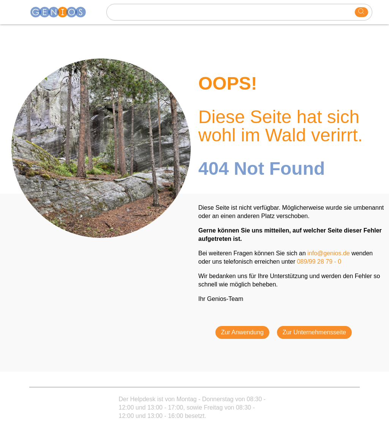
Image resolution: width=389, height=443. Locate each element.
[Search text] (231, 12)
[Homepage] (62, 12)
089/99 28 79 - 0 (319, 261)
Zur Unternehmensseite (314, 332)
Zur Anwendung (242, 332)
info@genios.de (328, 253)
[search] (361, 12)
